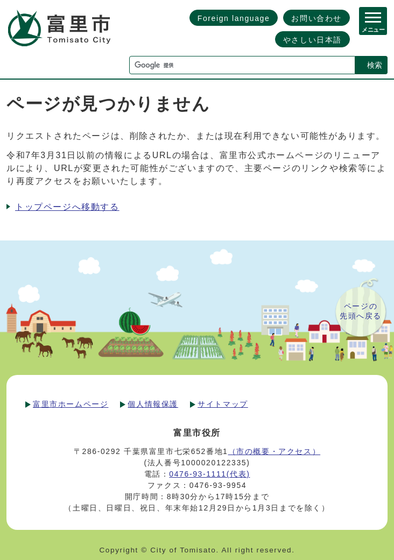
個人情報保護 (153, 404)
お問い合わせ (316, 18)
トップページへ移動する (67, 206)
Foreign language (234, 18)
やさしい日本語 (312, 40)
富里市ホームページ (70, 404)
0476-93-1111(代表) (209, 474)
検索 (374, 65)
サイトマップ (223, 404)
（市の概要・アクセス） (274, 451)
